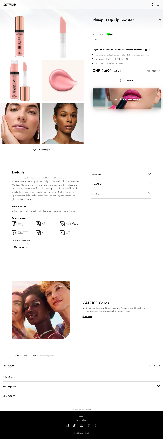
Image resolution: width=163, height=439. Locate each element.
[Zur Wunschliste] (159, 20)
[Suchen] (152, 5)
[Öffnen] (158, 4)
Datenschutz (81, 420)
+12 (96, 39)
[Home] (9, 4)
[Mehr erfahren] (81, 316)
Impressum (81, 415)
